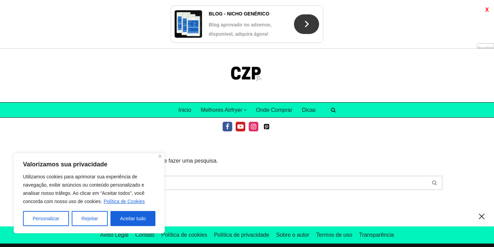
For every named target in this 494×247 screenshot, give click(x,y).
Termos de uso (334, 186)
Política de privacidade (241, 186)
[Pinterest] (266, 78)
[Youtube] (240, 78)
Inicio (184, 61)
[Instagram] (253, 78)
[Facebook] (227, 78)
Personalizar (46, 218)
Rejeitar (89, 218)
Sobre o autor (292, 186)
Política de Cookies (124, 201)
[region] (89, 193)
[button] (245, 61)
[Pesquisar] (333, 61)
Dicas (309, 61)
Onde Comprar (274, 61)
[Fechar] (160, 156)
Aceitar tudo (133, 218)
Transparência (376, 186)
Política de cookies (184, 186)
